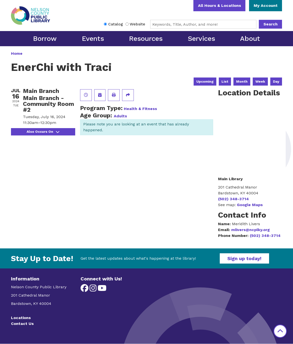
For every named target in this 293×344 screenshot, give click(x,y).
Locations (21, 317)
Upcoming (205, 81)
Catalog (115, 24)
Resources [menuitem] (146, 38)
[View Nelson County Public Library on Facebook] (85, 289)
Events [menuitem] (93, 38)
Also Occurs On (43, 131)
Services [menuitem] (201, 38)
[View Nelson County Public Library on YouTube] (102, 289)
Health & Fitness (140, 108)
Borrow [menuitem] (45, 38)
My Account (266, 5)
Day (276, 81)
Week (260, 81)
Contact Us (22, 323)
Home (16, 53)
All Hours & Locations (219, 5)
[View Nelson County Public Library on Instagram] (94, 289)
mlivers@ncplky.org (250, 229)
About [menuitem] (250, 38)
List (224, 81)
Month (242, 81)
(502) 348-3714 (233, 199)
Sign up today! (244, 258)
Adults (120, 116)
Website (137, 24)
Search (270, 24)
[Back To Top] (280, 331)
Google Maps (250, 204)
